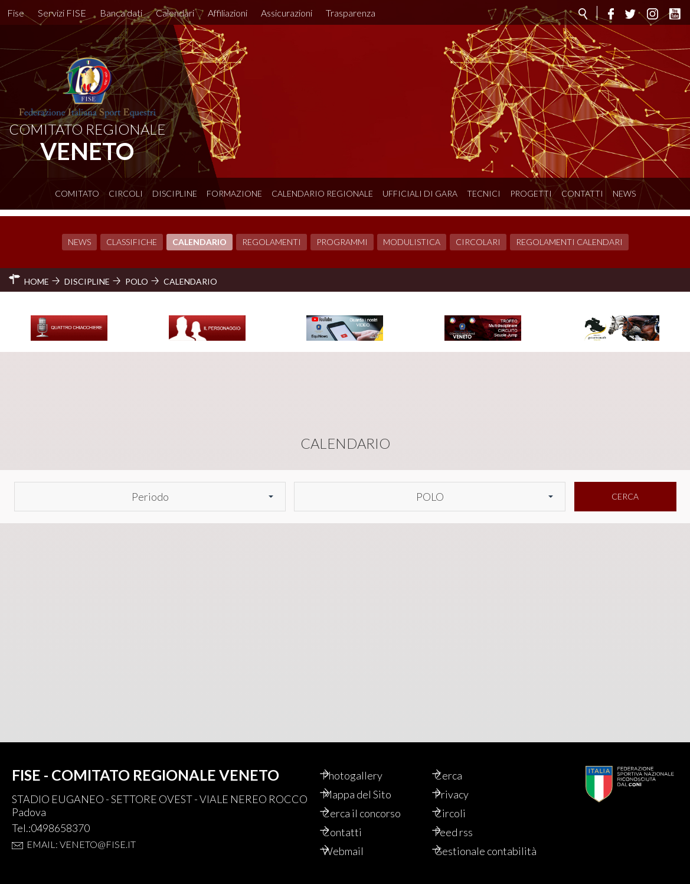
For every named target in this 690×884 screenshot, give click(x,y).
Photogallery (365, 762)
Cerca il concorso (374, 800)
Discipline (174, 193)
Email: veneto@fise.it (81, 831)
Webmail (355, 837)
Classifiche (131, 235)
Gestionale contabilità (472, 844)
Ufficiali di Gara (419, 193)
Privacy (464, 781)
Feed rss (466, 819)
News (624, 193)
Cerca (625, 490)
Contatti (582, 193)
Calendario (199, 235)
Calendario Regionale (322, 193)
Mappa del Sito (369, 781)
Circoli (126, 193)
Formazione (234, 193)
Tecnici (484, 193)
